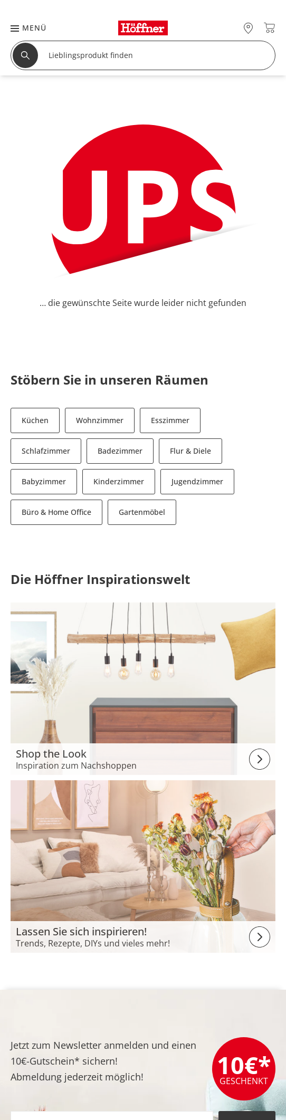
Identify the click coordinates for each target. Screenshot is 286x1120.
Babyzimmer (44, 481)
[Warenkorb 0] (269, 28)
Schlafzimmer (46, 451)
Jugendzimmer (197, 481)
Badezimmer (120, 451)
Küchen (35, 420)
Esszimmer (170, 420)
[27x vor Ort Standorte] (248, 28)
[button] (23, 27)
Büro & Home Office (56, 512)
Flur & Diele (190, 451)
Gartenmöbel (142, 512)
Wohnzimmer (99, 420)
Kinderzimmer (118, 481)
